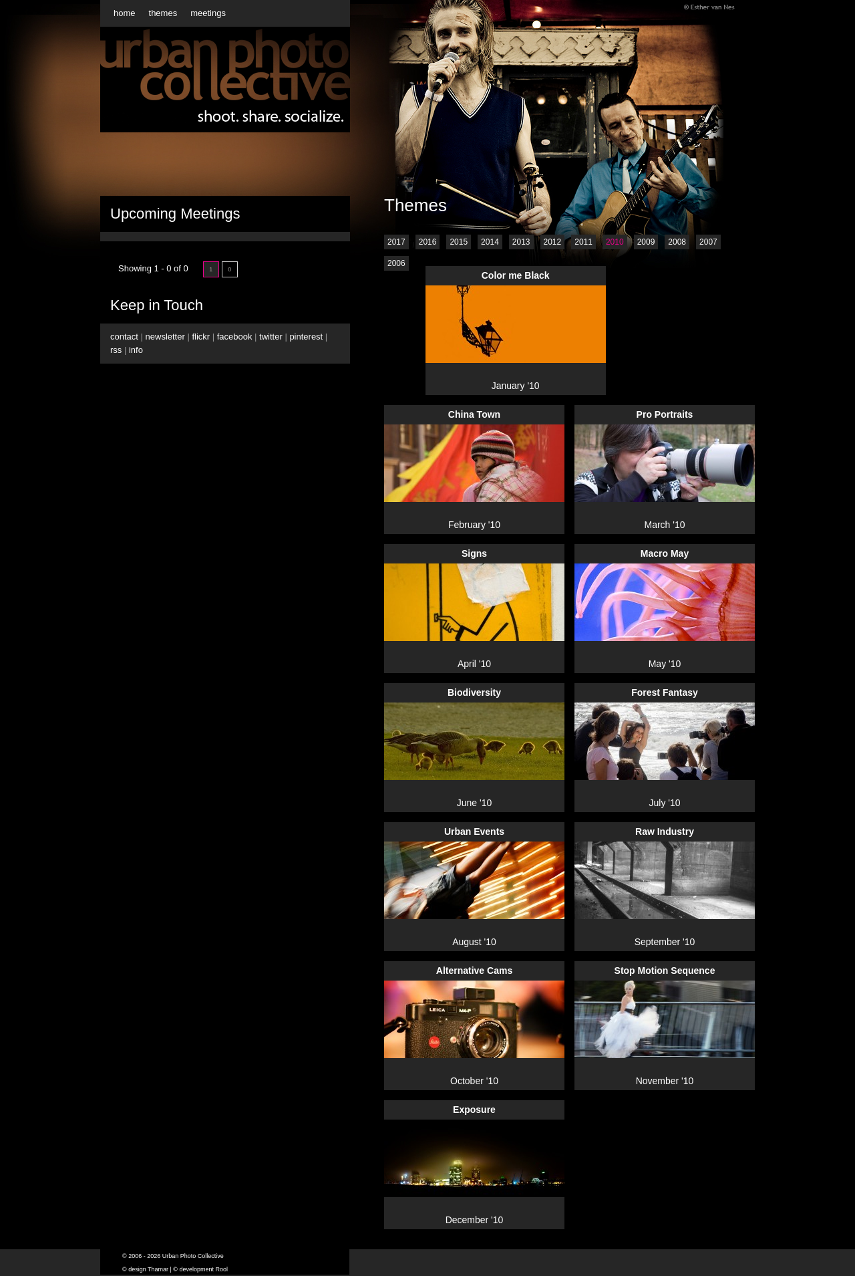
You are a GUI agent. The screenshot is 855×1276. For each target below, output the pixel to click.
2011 (583, 242)
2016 (428, 242)
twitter (271, 337)
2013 (521, 242)
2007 (708, 242)
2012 (553, 242)
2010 (615, 242)
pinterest (306, 337)
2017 (396, 242)
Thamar (158, 1269)
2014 (490, 242)
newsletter (165, 337)
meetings (208, 13)
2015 (459, 242)
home (125, 13)
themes (163, 13)
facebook (234, 337)
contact (124, 337)
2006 (396, 263)
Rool (222, 1269)
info (136, 350)
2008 (677, 242)
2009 (646, 242)
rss (116, 350)
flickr (201, 337)
